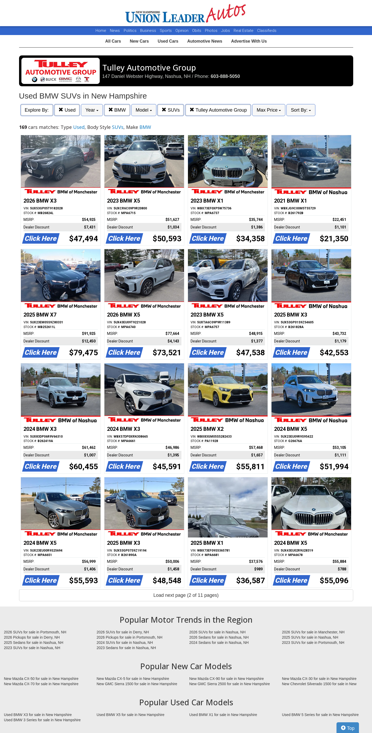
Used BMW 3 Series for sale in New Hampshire (42, 720)
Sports (166, 30)
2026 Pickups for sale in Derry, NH (32, 637)
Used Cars (168, 41)
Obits (197, 30)
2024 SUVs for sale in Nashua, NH (125, 642)
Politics (130, 30)
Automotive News (204, 41)
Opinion (182, 30)
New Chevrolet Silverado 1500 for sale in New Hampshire (319, 684)
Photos (212, 30)
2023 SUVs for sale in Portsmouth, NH (313, 642)
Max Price (269, 110)
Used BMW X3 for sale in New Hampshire (38, 715)
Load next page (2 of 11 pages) (186, 595)
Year (91, 110)
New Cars (139, 41)
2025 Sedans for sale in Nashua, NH (33, 642)
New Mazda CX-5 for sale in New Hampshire (133, 679)
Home (101, 30)
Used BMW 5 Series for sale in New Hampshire (320, 715)
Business (148, 30)
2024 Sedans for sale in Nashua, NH (219, 642)
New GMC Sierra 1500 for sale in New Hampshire (137, 684)
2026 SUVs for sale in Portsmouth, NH (35, 632)
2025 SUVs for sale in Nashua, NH (310, 637)
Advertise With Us (249, 41)
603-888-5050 (225, 76)
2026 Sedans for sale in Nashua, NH (219, 637)
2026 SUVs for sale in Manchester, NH (313, 632)
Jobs (226, 30)
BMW (117, 110)
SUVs (171, 110)
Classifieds (266, 30)
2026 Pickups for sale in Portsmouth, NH (129, 637)
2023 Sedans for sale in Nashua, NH (126, 648)
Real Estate (244, 30)
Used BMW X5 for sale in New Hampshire (130, 715)
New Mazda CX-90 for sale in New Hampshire (226, 679)
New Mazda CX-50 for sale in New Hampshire (41, 679)
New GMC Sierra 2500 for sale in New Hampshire (229, 684)
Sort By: (301, 110)
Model (144, 110)
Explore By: (37, 110)
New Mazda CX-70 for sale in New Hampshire (41, 684)
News (115, 30)
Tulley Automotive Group (218, 110)
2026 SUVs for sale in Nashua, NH (217, 632)
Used (66, 110)
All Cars (113, 41)
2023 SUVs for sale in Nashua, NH (32, 648)
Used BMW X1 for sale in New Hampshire (223, 715)
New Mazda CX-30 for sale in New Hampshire (319, 679)
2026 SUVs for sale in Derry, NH (123, 632)
